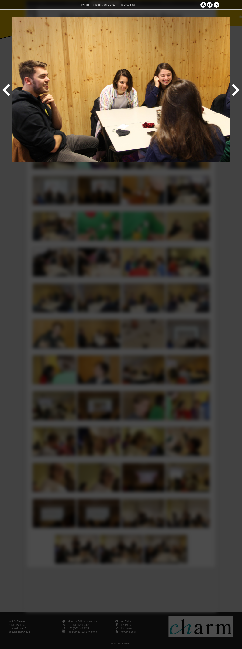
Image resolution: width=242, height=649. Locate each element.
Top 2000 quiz (127, 4)
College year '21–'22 (104, 4)
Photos (85, 4)
